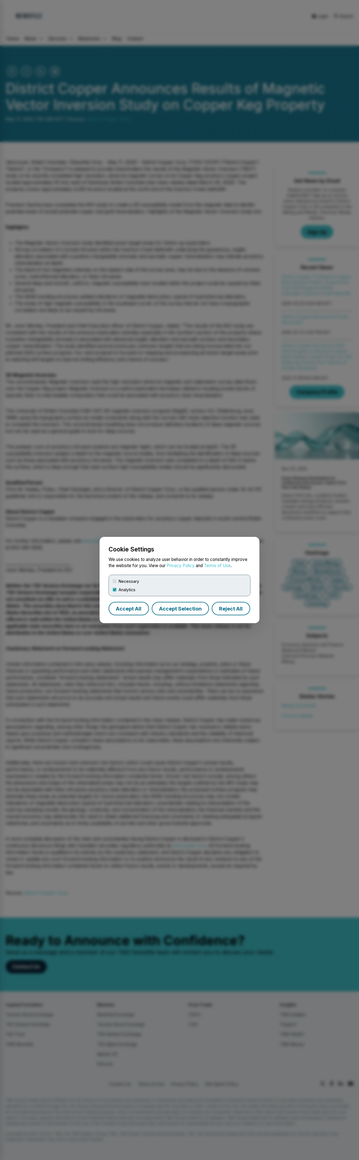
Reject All (231, 609)
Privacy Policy (181, 565)
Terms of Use (217, 565)
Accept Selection (180, 609)
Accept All (128, 609)
